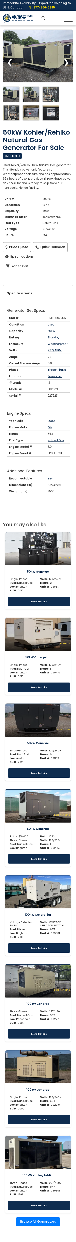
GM (50, 427)
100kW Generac (37, 1004)
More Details (39, 601)
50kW (51, 331)
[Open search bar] (43, 18)
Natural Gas (56, 440)
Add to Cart (17, 266)
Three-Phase (57, 370)
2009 (51, 421)
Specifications (19, 256)
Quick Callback (50, 247)
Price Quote (16, 247)
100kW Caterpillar (38, 915)
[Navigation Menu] (68, 18)
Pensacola (55, 376)
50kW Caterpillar (38, 657)
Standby (53, 337)
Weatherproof (58, 344)
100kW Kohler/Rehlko (38, 1175)
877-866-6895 (42, 7)
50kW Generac (38, 572)
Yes (50, 478)
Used (51, 324)
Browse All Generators (38, 1221)
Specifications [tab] (19, 293)
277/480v (55, 350)
